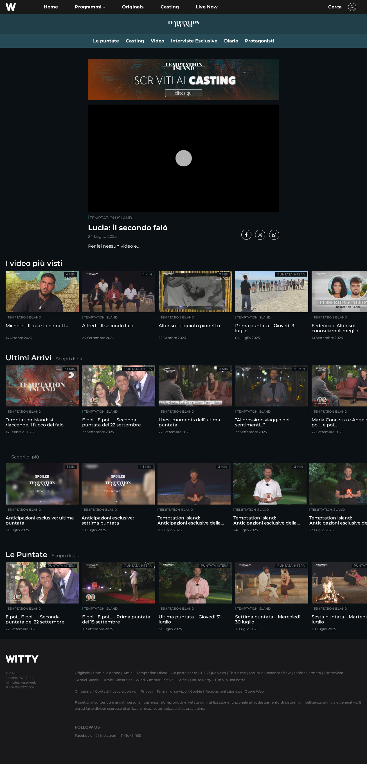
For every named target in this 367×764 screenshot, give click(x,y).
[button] (90, 7)
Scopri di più (70, 358)
